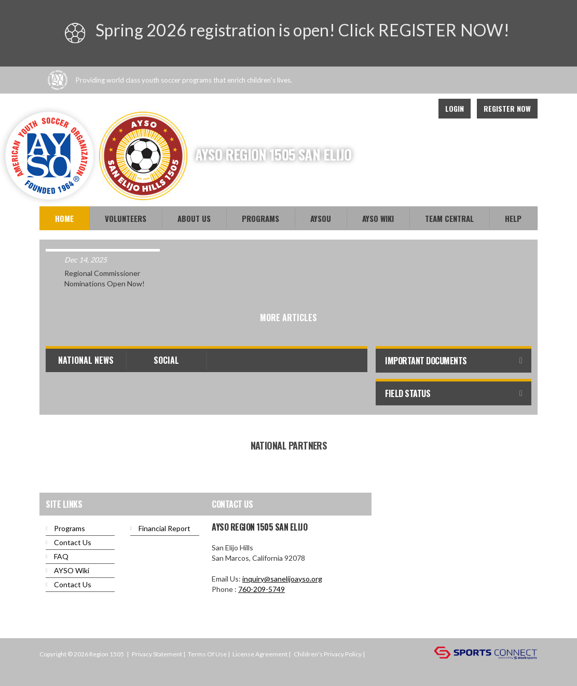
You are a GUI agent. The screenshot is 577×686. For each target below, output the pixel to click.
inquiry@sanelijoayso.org (282, 578)
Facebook (395, 108)
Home (64, 218)
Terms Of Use (207, 654)
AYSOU (320, 218)
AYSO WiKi (378, 218)
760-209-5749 (261, 589)
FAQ (61, 556)
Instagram (418, 108)
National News (86, 360)
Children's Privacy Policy (328, 654)
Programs (260, 218)
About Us (194, 218)
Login (454, 108)
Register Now (507, 108)
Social (166, 360)
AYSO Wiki (71, 570)
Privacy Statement (157, 654)
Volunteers (125, 218)
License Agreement (259, 654)
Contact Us (72, 542)
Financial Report (164, 528)
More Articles (288, 317)
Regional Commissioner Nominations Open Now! (104, 278)
